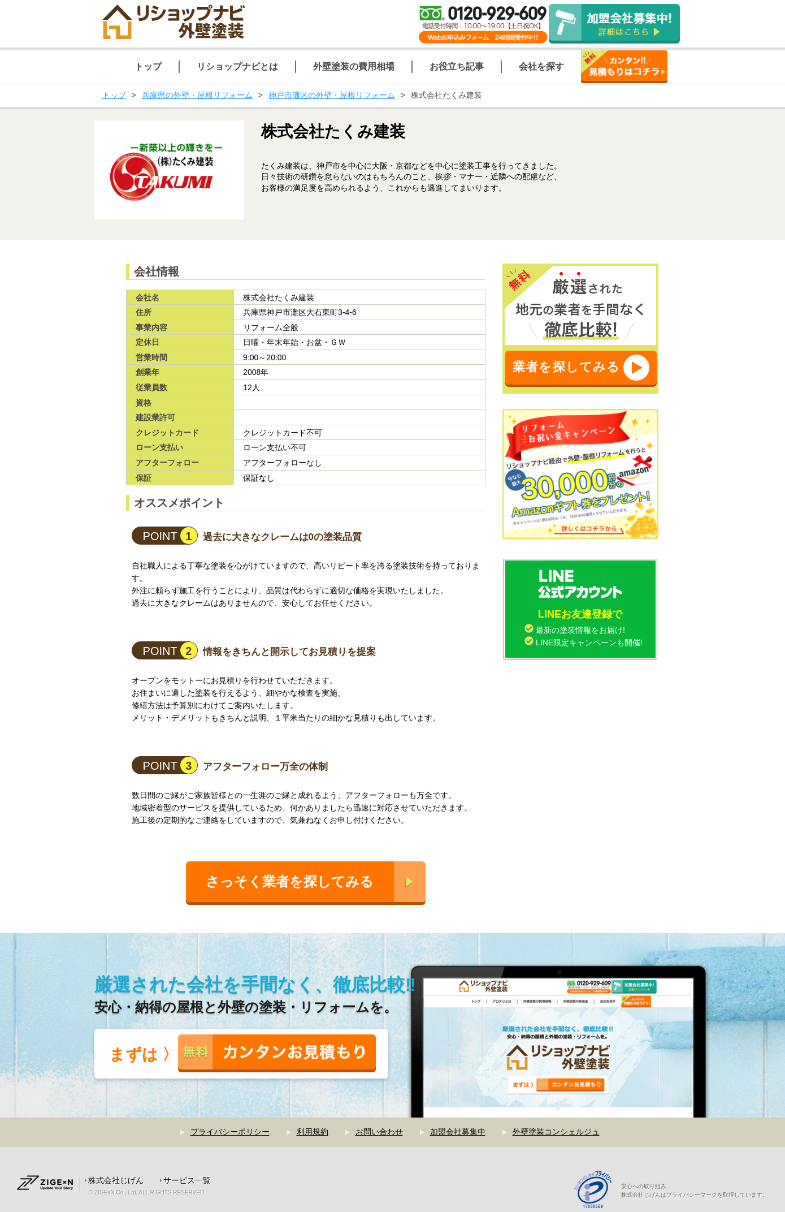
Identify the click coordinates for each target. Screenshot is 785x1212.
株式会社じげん (116, 1180)
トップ (114, 95)
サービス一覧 (187, 1180)
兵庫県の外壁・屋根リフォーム (197, 95)
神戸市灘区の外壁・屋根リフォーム (331, 95)
